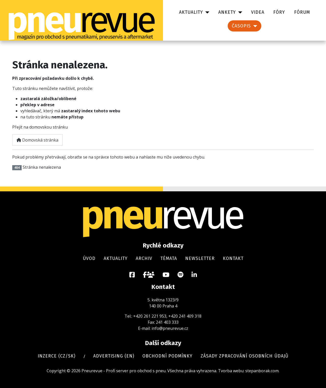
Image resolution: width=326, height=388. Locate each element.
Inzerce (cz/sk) (56, 356)
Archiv (144, 258)
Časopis (241, 26)
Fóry (279, 12)
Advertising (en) (113, 356)
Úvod (89, 258)
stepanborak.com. (262, 371)
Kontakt (233, 258)
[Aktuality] (206, 12)
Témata (168, 258)
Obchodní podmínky (167, 356)
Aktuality (191, 12)
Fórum (302, 12)
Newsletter (200, 258)
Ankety (227, 12)
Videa (257, 12)
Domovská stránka (37, 140)
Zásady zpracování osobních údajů (245, 356)
